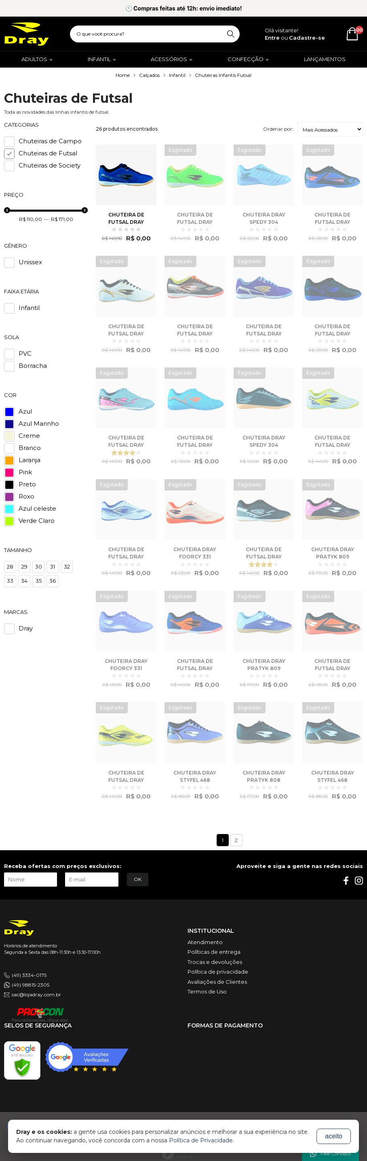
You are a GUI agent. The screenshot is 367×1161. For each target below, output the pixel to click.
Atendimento (205, 942)
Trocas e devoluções (215, 962)
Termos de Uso (207, 991)
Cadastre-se (307, 37)
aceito (333, 1136)
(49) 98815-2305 (30, 985)
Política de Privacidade (201, 1140)
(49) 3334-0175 (29, 975)
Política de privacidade (218, 971)
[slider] (7, 210)
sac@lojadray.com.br (36, 994)
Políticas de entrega (214, 952)
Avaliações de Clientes (217, 981)
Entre (272, 37)
